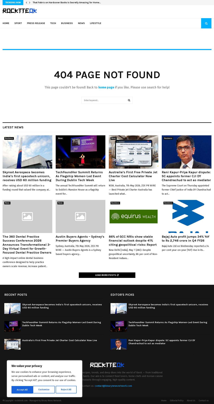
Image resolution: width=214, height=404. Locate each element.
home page (106, 87)
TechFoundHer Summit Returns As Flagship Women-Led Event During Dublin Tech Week (79, 176)
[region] (44, 379)
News (81, 23)
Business (67, 23)
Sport (18, 23)
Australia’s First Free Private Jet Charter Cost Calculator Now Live (133, 176)
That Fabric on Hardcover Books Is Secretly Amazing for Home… (67, 2)
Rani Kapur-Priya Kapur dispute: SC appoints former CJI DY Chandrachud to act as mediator (186, 176)
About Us (191, 400)
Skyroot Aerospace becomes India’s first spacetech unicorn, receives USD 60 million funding (27, 176)
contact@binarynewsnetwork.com (113, 385)
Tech (53, 23)
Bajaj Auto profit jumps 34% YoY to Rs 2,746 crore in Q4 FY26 (185, 238)
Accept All (67, 389)
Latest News (13, 127)
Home (6, 23)
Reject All (45, 389)
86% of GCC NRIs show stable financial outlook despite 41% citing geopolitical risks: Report (133, 241)
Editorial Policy (177, 400)
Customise (22, 389)
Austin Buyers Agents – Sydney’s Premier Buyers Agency (80, 238)
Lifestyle (95, 23)
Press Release (36, 23)
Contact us (204, 400)
